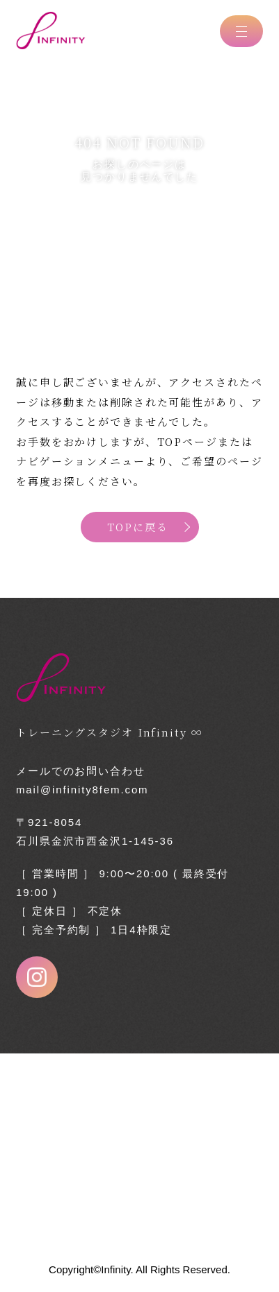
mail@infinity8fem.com (82, 789)
